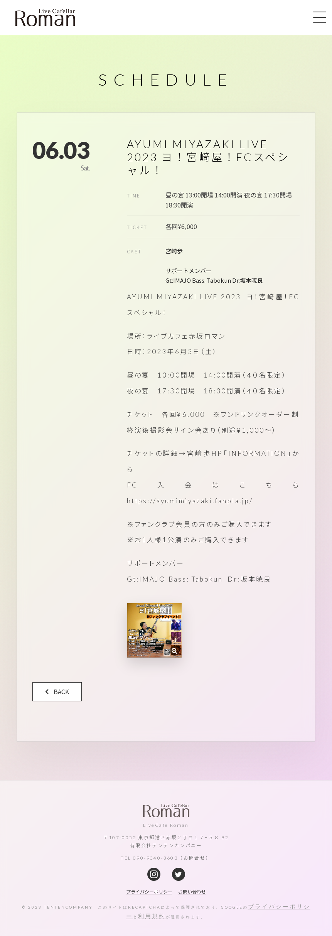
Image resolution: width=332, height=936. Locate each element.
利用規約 (152, 915)
